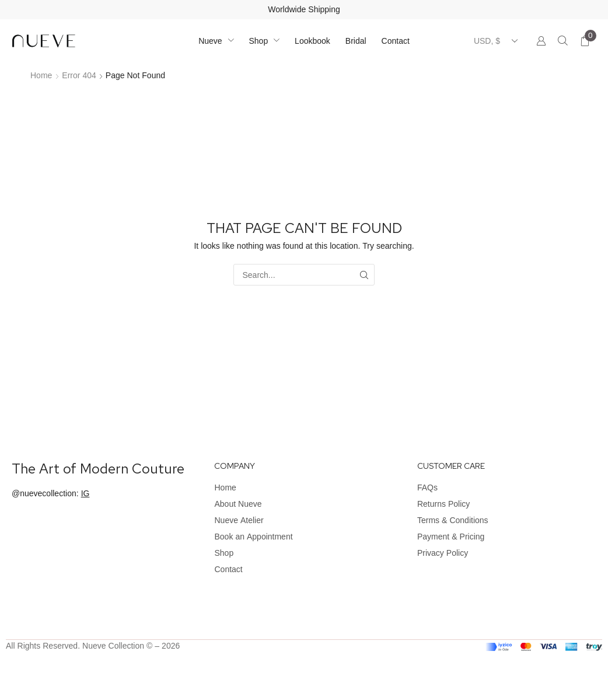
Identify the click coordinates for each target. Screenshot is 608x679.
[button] (563, 41)
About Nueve (237, 504)
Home (41, 75)
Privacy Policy (442, 553)
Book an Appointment (253, 536)
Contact (228, 569)
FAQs (427, 487)
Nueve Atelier (238, 520)
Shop (223, 553)
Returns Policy (443, 504)
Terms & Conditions (452, 520)
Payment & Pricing (450, 536)
